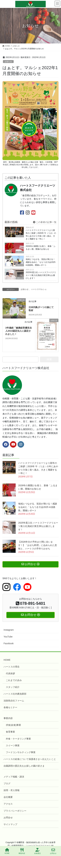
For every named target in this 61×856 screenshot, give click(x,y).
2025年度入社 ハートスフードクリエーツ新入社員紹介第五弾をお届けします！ (41, 275)
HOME (7, 660)
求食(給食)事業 (13, 725)
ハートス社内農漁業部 (15, 694)
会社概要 (8, 797)
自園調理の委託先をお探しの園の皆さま (24, 766)
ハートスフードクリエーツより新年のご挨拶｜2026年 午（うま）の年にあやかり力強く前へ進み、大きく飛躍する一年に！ (41, 234)
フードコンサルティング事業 (20, 752)
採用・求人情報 (12, 790)
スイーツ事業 (13, 745)
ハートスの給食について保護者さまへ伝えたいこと (30, 759)
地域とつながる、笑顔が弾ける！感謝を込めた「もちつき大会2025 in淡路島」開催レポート (40, 262)
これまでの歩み (14, 680)
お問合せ (8, 817)
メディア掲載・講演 (14, 776)
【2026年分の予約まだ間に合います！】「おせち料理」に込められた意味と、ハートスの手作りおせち (37, 545)
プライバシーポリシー (15, 810)
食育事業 (10, 731)
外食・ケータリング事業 (18, 738)
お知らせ (8, 62)
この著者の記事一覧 (44, 222)
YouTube (8, 636)
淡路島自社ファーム (14, 700)
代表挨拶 (10, 673)
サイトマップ (10, 824)
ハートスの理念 (12, 666)
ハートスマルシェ (39, 289)
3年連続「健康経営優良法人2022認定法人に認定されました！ (18, 330)
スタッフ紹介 (13, 687)
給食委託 (37, 851)
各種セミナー (10, 707)
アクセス (8, 804)
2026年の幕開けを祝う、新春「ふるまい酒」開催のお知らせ (40, 247)
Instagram (9, 630)
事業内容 (8, 718)
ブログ (7, 783)
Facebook (9, 643)
